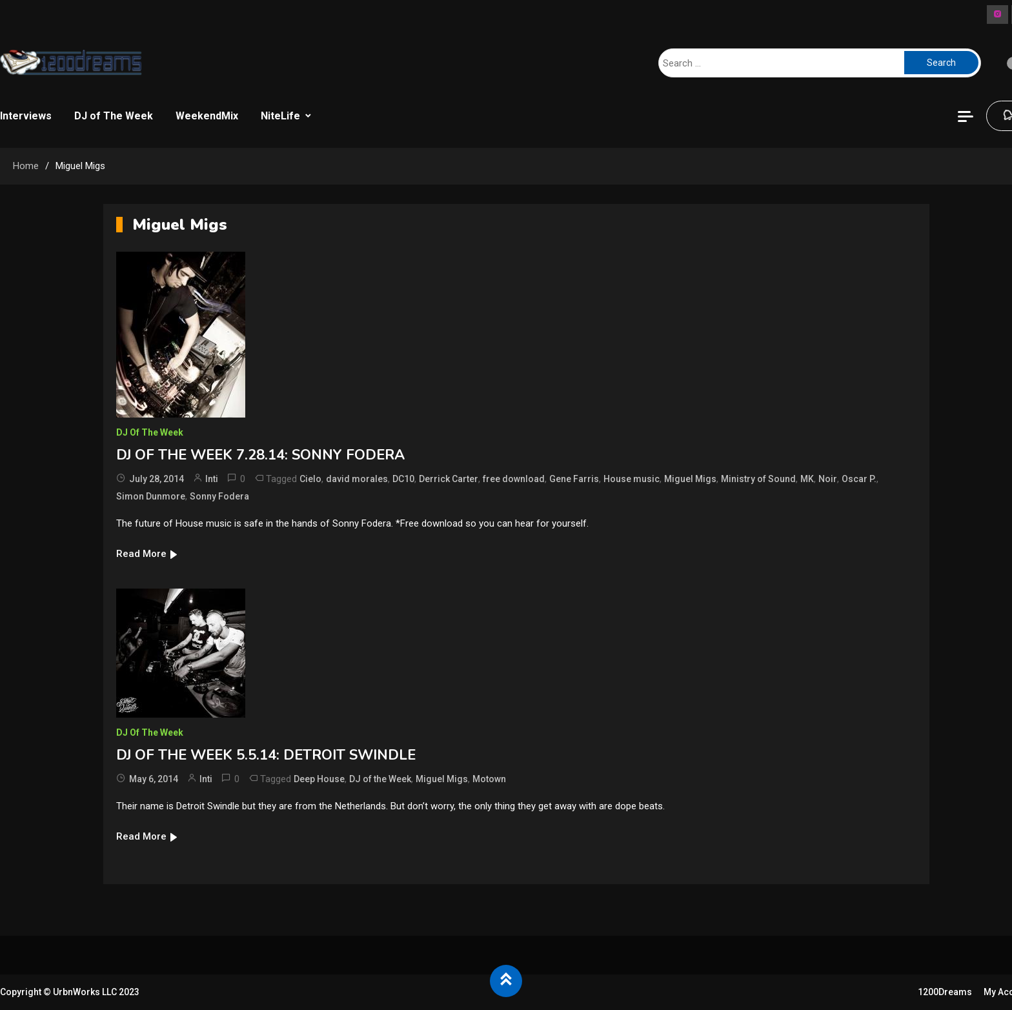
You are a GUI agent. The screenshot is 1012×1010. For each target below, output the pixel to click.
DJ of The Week (113, 116)
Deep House (319, 779)
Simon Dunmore (150, 496)
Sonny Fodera (219, 496)
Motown (489, 779)
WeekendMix (207, 116)
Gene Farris (574, 479)
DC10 (403, 479)
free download (514, 479)
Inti (211, 479)
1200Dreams (945, 992)
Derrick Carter (448, 479)
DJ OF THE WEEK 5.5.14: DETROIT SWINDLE (266, 755)
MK (807, 479)
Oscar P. (859, 479)
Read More (147, 554)
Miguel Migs (690, 479)
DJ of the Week (380, 779)
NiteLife (280, 116)
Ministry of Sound (758, 479)
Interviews (26, 116)
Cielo (310, 479)
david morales (357, 479)
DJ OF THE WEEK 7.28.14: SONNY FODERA (260, 455)
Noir (827, 479)
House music (631, 479)
